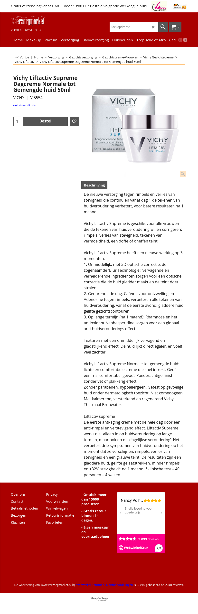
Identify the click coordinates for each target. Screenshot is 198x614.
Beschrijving (94, 185)
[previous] (180, 40)
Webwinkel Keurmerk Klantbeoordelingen (104, 585)
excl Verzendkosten (25, 105)
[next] (185, 40)
